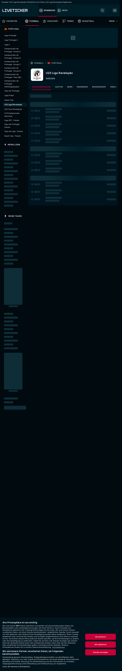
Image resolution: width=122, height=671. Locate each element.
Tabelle (114, 87)
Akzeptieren (100, 637)
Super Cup (9, 100)
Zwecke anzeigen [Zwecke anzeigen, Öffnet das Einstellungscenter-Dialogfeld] (100, 652)
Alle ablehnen (101, 644)
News (69, 87)
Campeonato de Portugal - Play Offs (12, 76)
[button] (102, 10)
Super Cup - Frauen (12, 136)
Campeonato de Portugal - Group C (12, 63)
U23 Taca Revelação (13, 109)
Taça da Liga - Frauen (13, 131)
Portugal (56, 63)
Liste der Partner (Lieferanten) (16, 666)
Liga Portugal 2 (11, 40)
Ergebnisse (82, 87)
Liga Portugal (10, 35)
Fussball (39, 63)
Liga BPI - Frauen (11, 120)
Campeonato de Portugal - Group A (12, 50)
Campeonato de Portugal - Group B (12, 56)
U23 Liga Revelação (13, 104)
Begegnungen (99, 87)
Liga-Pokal (9, 95)
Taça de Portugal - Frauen (12, 125)
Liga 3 (7, 44)
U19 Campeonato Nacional (12, 114)
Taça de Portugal (11, 91)
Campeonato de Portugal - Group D (12, 69)
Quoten (59, 87)
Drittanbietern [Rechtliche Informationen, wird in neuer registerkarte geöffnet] (58, 647)
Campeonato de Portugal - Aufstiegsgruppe (11, 84)
